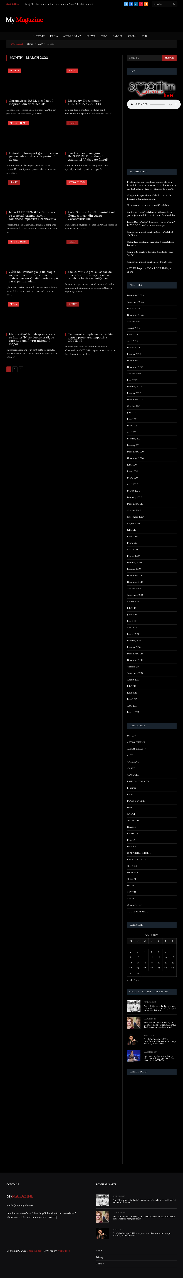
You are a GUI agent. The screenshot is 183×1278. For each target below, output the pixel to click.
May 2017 (132, 699)
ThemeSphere (35, 1250)
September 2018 (135, 595)
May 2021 (132, 425)
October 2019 (134, 510)
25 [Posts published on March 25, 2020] (145, 968)
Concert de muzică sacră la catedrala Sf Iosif (150, 262)
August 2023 (133, 328)
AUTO (104, 36)
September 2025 (135, 302)
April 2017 (132, 706)
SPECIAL (132, 36)
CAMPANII (133, 762)
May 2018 (132, 621)
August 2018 (133, 601)
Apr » (136, 980)
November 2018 (135, 582)
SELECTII (132, 866)
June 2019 (132, 536)
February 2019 (134, 562)
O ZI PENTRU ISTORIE (139, 853)
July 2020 (132, 465)
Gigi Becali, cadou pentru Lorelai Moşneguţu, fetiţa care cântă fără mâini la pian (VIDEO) (159, 1058)
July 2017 (131, 686)
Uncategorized (134, 905)
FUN (144, 36)
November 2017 (135, 660)
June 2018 (132, 614)
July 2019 (132, 530)
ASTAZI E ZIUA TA (136, 749)
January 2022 (134, 393)
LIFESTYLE (39, 36)
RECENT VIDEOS (136, 859)
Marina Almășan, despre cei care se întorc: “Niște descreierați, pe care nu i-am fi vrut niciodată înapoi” (32, 339)
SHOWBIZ (132, 872)
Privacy (99, 1257)
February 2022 (134, 386)
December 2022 (135, 360)
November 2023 (135, 315)
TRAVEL (91, 36)
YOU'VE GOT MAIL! (138, 911)
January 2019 (134, 569)
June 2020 (132, 471)
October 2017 (133, 666)
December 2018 (135, 575)
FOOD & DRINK (136, 801)
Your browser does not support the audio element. (154, 104)
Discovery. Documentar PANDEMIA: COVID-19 (84, 102)
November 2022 (135, 367)
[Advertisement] (112, 19)
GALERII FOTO (135, 820)
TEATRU (131, 892)
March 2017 (133, 712)
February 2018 (134, 640)
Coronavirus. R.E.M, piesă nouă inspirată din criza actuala (31, 102)
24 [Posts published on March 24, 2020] (138, 968)
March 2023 (133, 347)
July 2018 (131, 608)
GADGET (117, 36)
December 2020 (135, 452)
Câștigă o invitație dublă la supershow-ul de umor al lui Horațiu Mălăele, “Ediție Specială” (160, 1041)
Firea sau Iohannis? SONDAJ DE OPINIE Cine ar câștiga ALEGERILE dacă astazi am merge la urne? (160, 1025)
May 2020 (132, 478)
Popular (133, 991)
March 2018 (133, 634)
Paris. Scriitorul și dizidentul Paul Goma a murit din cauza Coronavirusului (91, 216)
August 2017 (133, 680)
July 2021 (131, 412)
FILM (130, 794)
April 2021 (132, 432)
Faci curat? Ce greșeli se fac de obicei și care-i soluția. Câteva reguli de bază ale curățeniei (90, 275)
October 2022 (134, 373)
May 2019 (132, 543)
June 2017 (132, 693)
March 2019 (133, 556)
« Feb (129, 980)
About (99, 1250)
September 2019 (135, 517)
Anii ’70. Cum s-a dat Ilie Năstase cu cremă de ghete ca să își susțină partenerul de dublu (160, 1008)
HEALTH (72, 123)
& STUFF (73, 304)
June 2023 (132, 334)
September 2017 (135, 673)
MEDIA (54, 36)
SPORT (130, 885)
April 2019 (132, 549)
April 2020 (132, 484)
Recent (146, 991)
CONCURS (133, 775)
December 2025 (135, 295)
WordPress (63, 1250)
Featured (131, 788)
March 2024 (133, 308)
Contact (100, 1263)
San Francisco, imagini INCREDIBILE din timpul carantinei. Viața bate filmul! (88, 156)
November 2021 (135, 399)
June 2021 (132, 419)
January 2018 (133, 647)
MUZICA (14, 71)
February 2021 (134, 438)
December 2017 (135, 653)
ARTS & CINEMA (72, 36)
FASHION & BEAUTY (138, 781)
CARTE (131, 768)
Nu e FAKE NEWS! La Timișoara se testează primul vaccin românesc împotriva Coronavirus (32, 216)
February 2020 (134, 497)
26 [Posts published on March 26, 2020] (151, 968)
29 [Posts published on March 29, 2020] (172, 968)
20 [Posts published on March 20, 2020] (158, 962)
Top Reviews (162, 991)
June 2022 (132, 380)
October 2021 (134, 406)
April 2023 (132, 341)
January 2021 (133, 445)
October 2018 (134, 588)
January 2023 (134, 354)
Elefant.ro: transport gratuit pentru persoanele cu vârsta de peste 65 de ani (33, 156)
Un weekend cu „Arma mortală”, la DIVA (148, 205)
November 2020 (135, 458)
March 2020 (133, 491)
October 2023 (134, 321)
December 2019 (135, 504)
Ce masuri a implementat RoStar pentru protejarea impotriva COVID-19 (91, 337)
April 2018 (132, 627)
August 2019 (133, 523)
